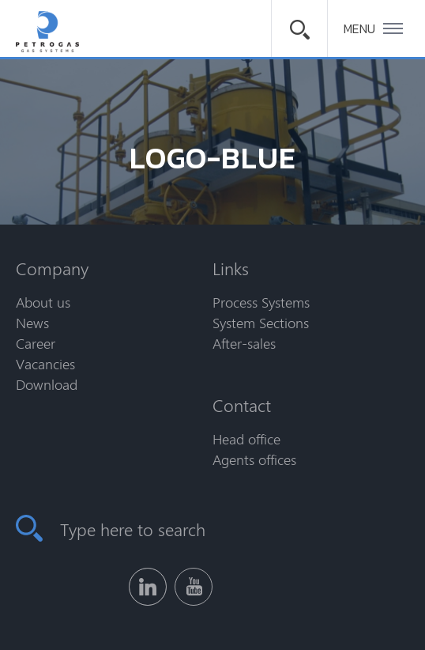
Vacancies (45, 363)
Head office (246, 438)
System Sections (260, 322)
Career (35, 343)
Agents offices (254, 459)
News (32, 322)
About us (43, 302)
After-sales (244, 343)
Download (46, 384)
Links (230, 268)
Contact (241, 405)
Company (52, 268)
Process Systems (261, 302)
